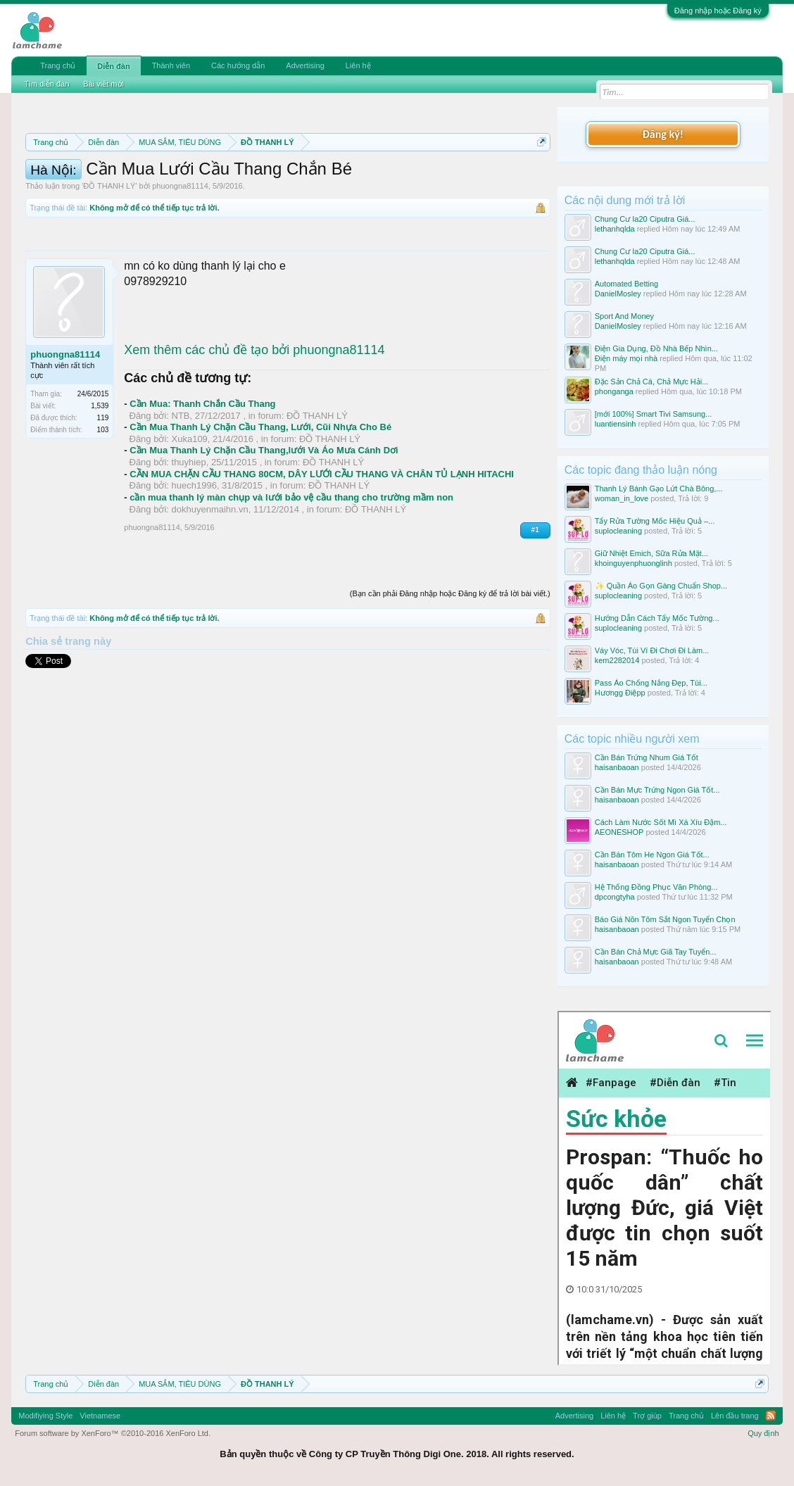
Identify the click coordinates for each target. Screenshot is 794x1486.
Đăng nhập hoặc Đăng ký (718, 10)
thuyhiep (189, 536)
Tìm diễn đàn (46, 84)
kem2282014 (617, 660)
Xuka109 (190, 512)
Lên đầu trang (735, 1415)
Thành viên (171, 65)
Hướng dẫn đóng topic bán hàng (320, 191)
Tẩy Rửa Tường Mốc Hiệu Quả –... (655, 521)
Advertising (305, 65)
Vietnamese (100, 1415)
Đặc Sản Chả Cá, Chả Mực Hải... (652, 381)
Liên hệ (358, 65)
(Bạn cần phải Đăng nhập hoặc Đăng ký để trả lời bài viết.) (450, 666)
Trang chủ (57, 65)
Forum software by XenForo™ (112, 1433)
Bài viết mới (103, 84)
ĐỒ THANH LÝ (109, 260)
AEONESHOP (619, 832)
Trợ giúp (647, 1415)
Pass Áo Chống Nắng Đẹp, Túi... (651, 683)
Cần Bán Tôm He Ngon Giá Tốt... (652, 854)
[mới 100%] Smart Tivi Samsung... (653, 414)
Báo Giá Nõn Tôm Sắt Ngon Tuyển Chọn (665, 919)
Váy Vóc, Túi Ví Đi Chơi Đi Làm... (652, 650)
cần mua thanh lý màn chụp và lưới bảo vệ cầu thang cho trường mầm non (291, 571)
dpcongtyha (615, 897)
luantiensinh (615, 424)
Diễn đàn (113, 66)
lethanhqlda (615, 229)
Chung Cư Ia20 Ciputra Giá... (645, 219)
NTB (181, 489)
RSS (771, 1416)
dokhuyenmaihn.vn (210, 582)
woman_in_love (621, 498)
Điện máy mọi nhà (626, 358)
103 (103, 504)
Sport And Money (624, 316)
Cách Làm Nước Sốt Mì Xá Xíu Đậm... (661, 822)
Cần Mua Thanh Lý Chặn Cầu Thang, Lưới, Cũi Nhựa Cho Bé (260, 501)
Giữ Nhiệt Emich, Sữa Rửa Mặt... (651, 553)
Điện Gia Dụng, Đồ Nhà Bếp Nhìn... (656, 348)
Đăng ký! (663, 134)
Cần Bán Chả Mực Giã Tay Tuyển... (656, 951)
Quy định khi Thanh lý (166, 191)
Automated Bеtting (627, 283)
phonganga (614, 391)
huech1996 (194, 559)
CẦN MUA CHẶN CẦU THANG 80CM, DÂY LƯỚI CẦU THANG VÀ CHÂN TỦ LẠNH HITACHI (322, 547)
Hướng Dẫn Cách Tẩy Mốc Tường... (657, 618)
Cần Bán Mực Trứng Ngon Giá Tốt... (657, 790)
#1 (535, 603)
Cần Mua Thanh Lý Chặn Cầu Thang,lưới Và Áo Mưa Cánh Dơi (264, 524)
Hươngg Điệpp (620, 692)
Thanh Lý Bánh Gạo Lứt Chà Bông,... (659, 488)
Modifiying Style (45, 1415)
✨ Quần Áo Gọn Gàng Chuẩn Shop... (661, 585)
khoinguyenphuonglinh (633, 563)
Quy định (763, 1433)
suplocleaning (618, 531)
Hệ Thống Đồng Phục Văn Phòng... (656, 887)
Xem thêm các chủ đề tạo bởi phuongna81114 (254, 423)
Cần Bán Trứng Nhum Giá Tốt (646, 757)
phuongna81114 (180, 260)
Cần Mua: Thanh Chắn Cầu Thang (202, 477)
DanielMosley (618, 293)
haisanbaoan (617, 767)
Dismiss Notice (539, 175)
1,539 (99, 480)
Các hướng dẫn (238, 65)
